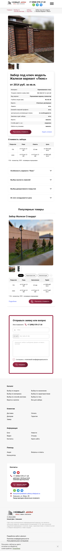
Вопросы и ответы (37, 455)
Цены (20, 275)
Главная (9, 10)
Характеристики (30, 275)
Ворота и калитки (13, 403)
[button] (9, 209)
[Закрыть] (57, 546)
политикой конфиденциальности (36, 362)
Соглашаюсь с (32, 362)
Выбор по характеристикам (40, 396)
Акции (9, 455)
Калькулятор (11, 458)
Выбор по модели (13, 393)
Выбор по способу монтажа (19, 10)
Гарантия (34, 419)
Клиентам (11, 411)
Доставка (10, 416)
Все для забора (36, 403)
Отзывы (34, 438)
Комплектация (43, 275)
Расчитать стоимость (42, 301)
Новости (34, 435)
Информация (12, 431)
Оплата (33, 416)
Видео (9, 438)
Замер (9, 422)
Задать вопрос (47, 132)
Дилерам (10, 419)
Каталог (10, 389)
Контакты (10, 441)
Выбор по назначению (39, 393)
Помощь (10, 450)
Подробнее (16, 548)
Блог (8, 435)
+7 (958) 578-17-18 (37, 2)
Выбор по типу (36, 399)
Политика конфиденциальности (18, 541)
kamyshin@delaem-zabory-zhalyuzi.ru (26, 496)
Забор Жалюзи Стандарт (22, 216)
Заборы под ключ (29, 10)
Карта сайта (35, 441)
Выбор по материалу (14, 396)
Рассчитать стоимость (20, 132)
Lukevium (23, 539)
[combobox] (16, 336)
